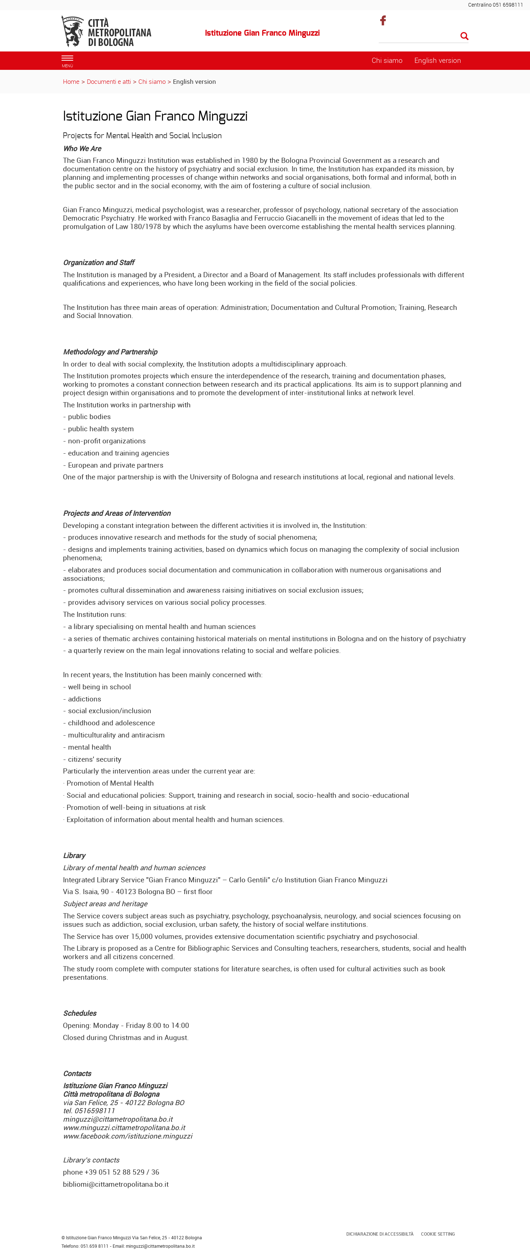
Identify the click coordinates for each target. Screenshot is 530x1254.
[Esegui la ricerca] (464, 37)
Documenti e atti (109, 81)
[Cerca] (424, 37)
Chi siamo (152, 81)
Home (71, 81)
